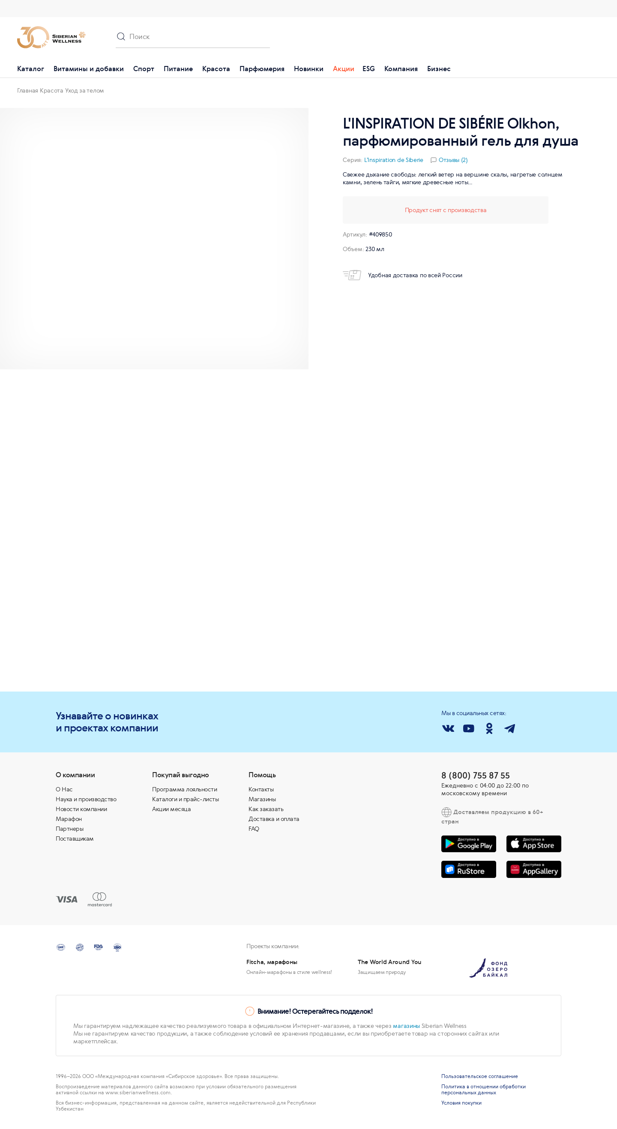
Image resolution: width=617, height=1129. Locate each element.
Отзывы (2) (453, 160)
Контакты (261, 789)
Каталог (30, 68)
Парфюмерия (262, 68)
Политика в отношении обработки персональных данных (483, 1090)
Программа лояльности (184, 789)
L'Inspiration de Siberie (393, 160)
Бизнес (439, 68)
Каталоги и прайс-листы (185, 799)
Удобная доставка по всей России (402, 275)
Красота (216, 68)
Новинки (308, 68)
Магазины (262, 799)
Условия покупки (461, 1103)
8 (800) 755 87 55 (475, 775)
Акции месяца (171, 809)
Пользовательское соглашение (479, 1076)
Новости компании (81, 809)
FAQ (254, 829)
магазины (406, 1026)
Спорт (143, 68)
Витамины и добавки (89, 68)
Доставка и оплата (274, 819)
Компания (401, 68)
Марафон (69, 819)
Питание (178, 68)
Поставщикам (75, 838)
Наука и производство (86, 799)
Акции (343, 68)
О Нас (64, 789)
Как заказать (266, 809)
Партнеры (69, 829)
